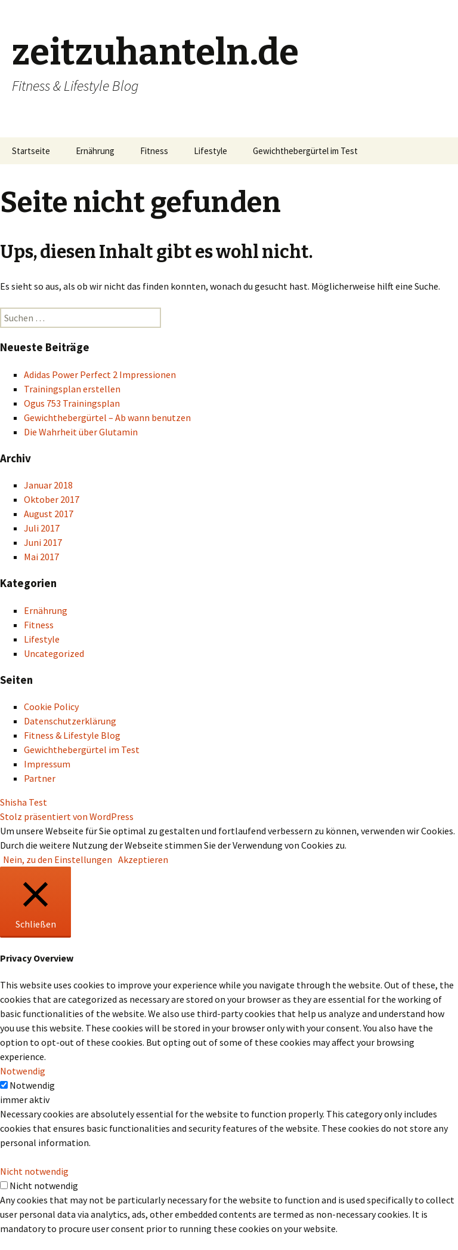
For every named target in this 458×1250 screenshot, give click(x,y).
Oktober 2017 (51, 499)
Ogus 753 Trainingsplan (72, 403)
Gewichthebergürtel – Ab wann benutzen (107, 417)
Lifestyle (210, 150)
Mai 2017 (41, 557)
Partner (39, 778)
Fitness (154, 150)
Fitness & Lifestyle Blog (72, 735)
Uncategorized (54, 653)
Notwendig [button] (22, 1071)
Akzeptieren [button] (143, 859)
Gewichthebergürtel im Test (305, 150)
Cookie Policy (51, 706)
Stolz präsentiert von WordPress (67, 816)
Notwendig (32, 1085)
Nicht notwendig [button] (34, 1171)
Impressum (47, 764)
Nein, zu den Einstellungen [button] (57, 859)
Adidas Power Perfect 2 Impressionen (100, 374)
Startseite (31, 150)
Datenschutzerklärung (70, 721)
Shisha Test (23, 802)
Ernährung (95, 150)
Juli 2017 (42, 528)
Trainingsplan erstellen (72, 389)
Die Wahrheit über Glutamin (81, 432)
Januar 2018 (48, 485)
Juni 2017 (43, 542)
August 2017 (48, 514)
